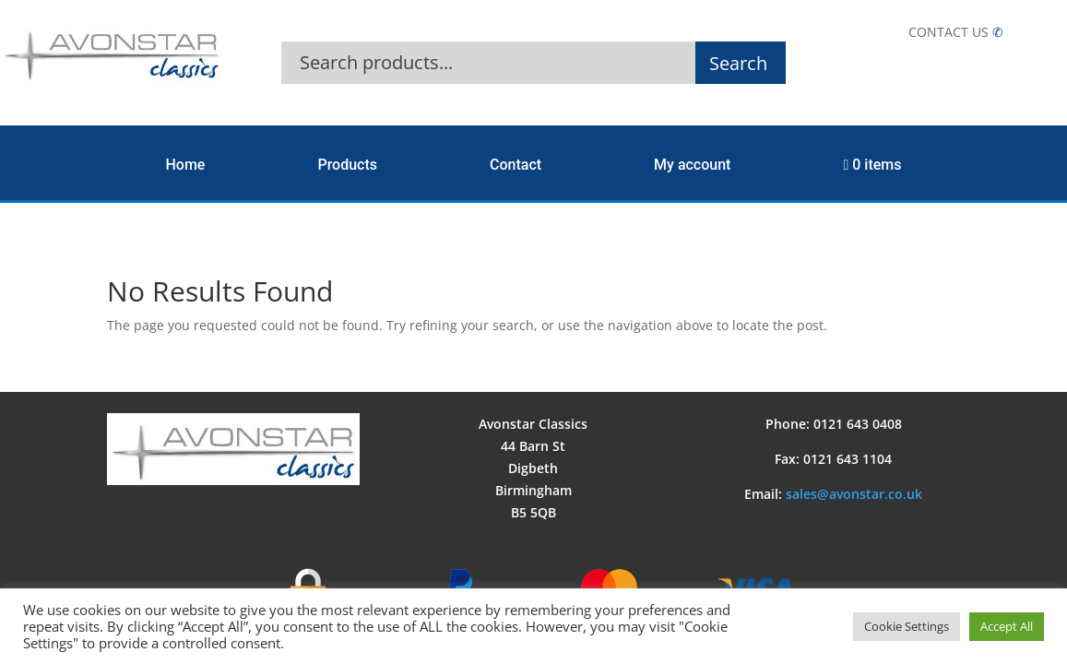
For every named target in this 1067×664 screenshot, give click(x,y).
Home (186, 164)
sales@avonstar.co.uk (854, 494)
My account (692, 164)
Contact (515, 164)
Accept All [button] (1006, 626)
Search (738, 63)
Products (347, 164)
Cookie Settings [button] (906, 626)
